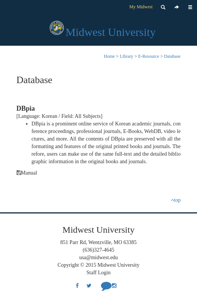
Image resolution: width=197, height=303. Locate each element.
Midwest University (111, 32)
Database (172, 56)
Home (109, 56)
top (176, 200)
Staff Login (99, 272)
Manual (27, 173)
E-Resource (148, 56)
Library (126, 56)
